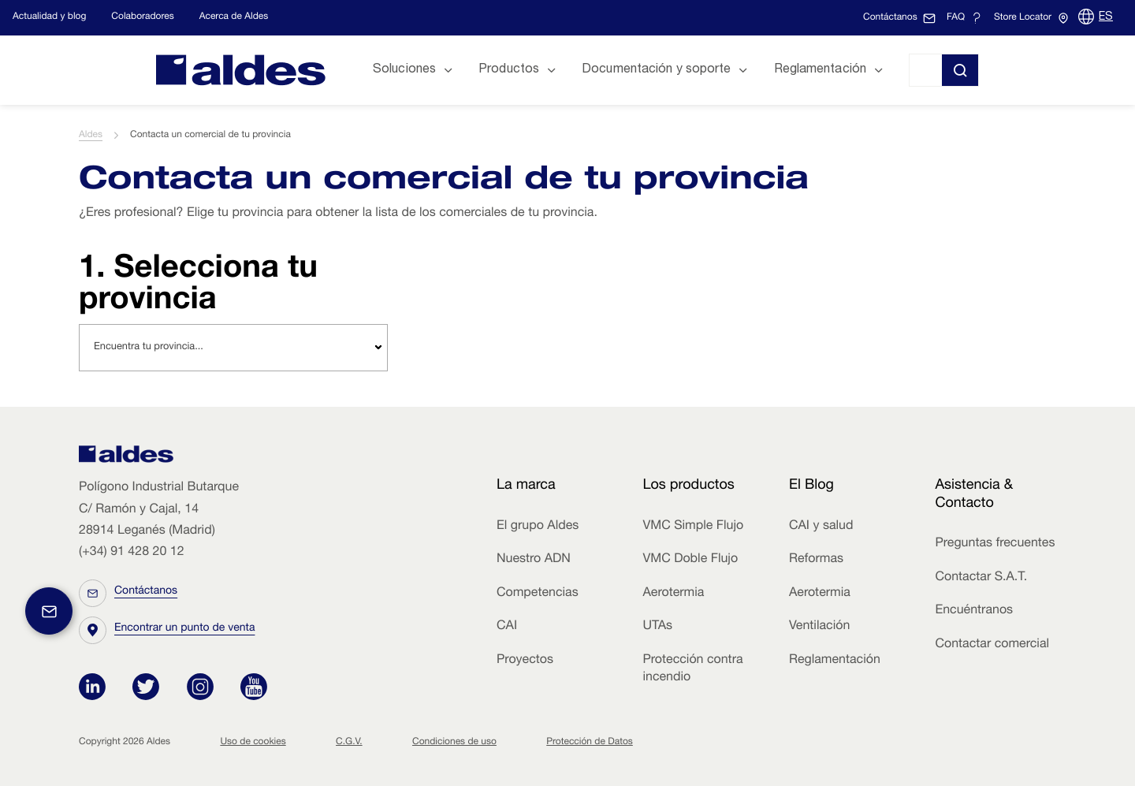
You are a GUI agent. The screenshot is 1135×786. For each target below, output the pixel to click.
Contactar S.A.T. (981, 578)
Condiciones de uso (454, 742)
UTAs (657, 626)
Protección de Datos (589, 742)
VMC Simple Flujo (692, 526)
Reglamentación (834, 660)
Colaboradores (142, 17)
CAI (507, 626)
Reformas (816, 559)
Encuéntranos (974, 611)
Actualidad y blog (49, 17)
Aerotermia (673, 593)
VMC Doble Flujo (690, 559)
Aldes (90, 135)
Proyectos (525, 660)
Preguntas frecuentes (995, 544)
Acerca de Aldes (234, 17)
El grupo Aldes (538, 526)
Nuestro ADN (534, 559)
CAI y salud (821, 526)
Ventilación (819, 626)
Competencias (538, 593)
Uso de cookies (252, 742)
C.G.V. (349, 742)
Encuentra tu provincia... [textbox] (148, 347)
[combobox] (233, 347)
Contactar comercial (992, 645)
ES (1106, 17)
